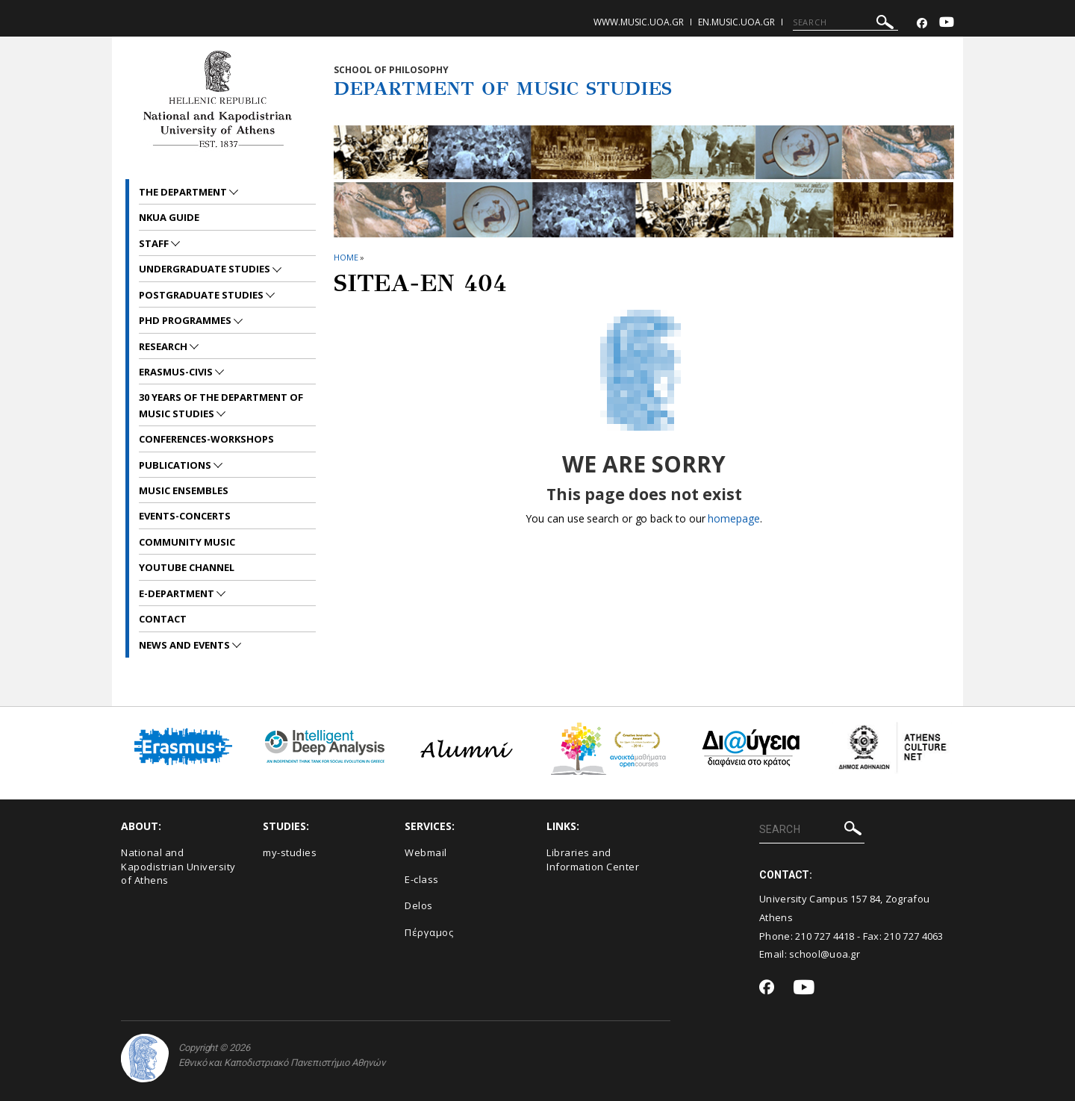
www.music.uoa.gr (638, 22)
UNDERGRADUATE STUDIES (205, 268)
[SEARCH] (845, 22)
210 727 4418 (825, 936)
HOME (346, 257)
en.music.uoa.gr (736, 22)
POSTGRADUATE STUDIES (202, 295)
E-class (422, 879)
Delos (419, 905)
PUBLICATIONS (176, 465)
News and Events (185, 645)
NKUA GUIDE (169, 217)
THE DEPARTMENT (184, 192)
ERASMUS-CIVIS (177, 371)
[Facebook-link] (922, 23)
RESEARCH (164, 346)
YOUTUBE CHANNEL (186, 567)
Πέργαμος (429, 932)
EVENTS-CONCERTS (185, 516)
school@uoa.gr (824, 954)
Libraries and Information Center (592, 859)
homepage (733, 518)
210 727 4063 (914, 936)
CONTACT (163, 619)
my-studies (290, 852)
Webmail (426, 852)
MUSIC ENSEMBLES (183, 490)
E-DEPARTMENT (177, 593)
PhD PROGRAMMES (186, 320)
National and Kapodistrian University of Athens (178, 866)
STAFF (155, 243)
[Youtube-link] (946, 23)
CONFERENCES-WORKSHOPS (206, 439)
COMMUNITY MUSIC (187, 542)
